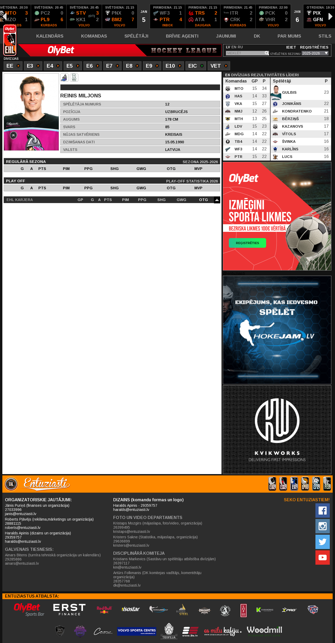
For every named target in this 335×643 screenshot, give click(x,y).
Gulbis (289, 92)
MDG (239, 134)
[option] (49, 16)
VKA (238, 104)
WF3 (238, 149)
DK (257, 36)
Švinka (288, 141)
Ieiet (291, 47)
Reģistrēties (314, 47)
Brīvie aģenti (182, 36)
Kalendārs (49, 36)
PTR (238, 157)
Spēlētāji (136, 36)
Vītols (288, 134)
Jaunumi (226, 36)
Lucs (286, 157)
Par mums (289, 36)
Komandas (94, 36)
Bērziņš (290, 119)
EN (233, 47)
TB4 (238, 141)
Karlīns (289, 149)
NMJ (238, 111)
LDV (238, 126)
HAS (238, 96)
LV (228, 47)
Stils (325, 36)
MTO (238, 88)
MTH (238, 119)
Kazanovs (292, 126)
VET (219, 66)
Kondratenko (296, 111)
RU (240, 47)
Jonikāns (291, 104)
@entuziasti (234, 273)
